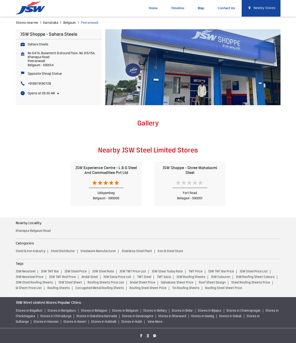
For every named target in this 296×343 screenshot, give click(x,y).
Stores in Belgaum (125, 311)
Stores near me (27, 23)
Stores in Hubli (131, 322)
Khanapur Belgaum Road (33, 231)
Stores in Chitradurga (55, 316)
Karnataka (50, 23)
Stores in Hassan (46, 322)
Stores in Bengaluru (61, 311)
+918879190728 (39, 84)
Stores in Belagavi (94, 311)
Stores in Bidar (182, 311)
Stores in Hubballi (103, 322)
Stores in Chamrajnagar (243, 311)
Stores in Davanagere (137, 316)
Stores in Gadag (202, 316)
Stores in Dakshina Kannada (96, 316)
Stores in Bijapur (210, 311)
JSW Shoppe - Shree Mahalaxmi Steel (190, 170)
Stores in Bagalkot (29, 311)
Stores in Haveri (74, 322)
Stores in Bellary (155, 311)
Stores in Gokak (230, 316)
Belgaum (69, 23)
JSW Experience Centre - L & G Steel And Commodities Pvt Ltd (106, 170)
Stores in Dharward (172, 316)
